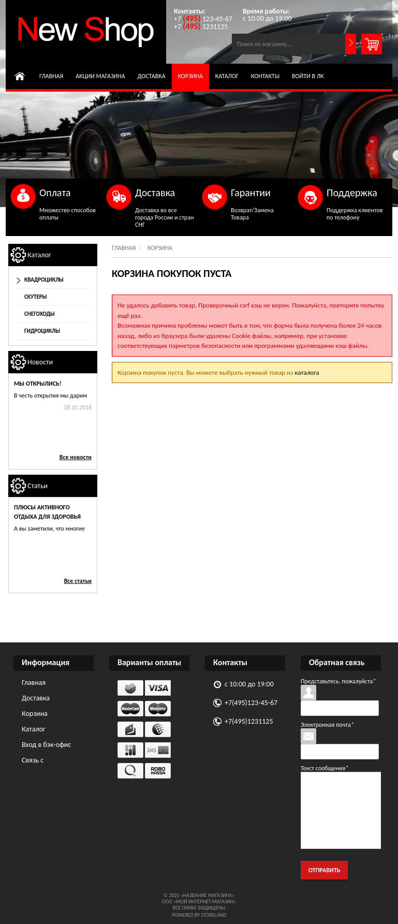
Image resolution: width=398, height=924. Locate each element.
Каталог (227, 76)
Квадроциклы (44, 279)
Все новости (76, 457)
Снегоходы (39, 314)
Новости (40, 362)
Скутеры (35, 297)
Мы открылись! (38, 383)
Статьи (37, 485)
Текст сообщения (324, 768)
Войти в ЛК (308, 76)
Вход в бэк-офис (46, 744)
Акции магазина (100, 76)
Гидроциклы (42, 331)
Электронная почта (327, 724)
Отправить (324, 870)
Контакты (265, 76)
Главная (51, 76)
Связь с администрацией (48, 762)
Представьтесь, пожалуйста (338, 681)
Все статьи (78, 580)
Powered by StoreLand (199, 915)
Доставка (152, 76)
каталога (306, 372)
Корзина (190, 76)
